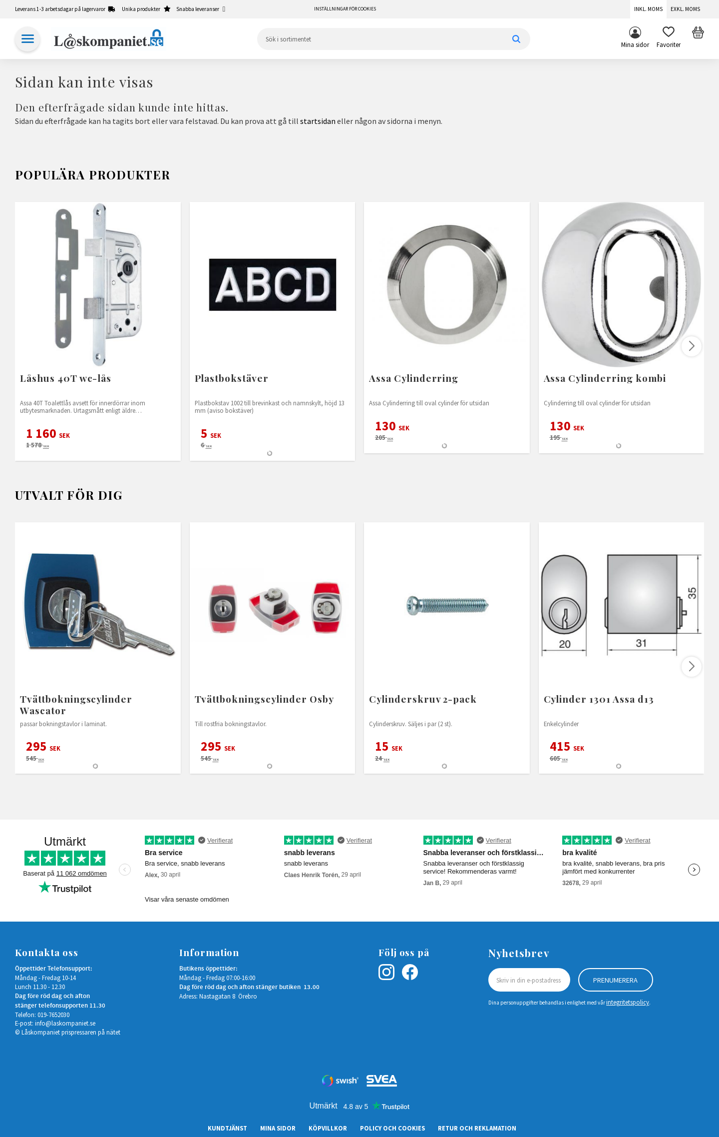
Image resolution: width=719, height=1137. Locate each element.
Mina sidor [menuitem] (635, 44)
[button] (669, 38)
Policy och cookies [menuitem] (392, 1128)
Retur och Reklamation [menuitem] (477, 1128)
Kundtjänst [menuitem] (227, 1128)
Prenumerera (615, 980)
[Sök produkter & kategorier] (393, 39)
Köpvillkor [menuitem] (328, 1128)
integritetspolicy (627, 1002)
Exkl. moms (685, 8)
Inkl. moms (648, 8)
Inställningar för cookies (345, 9)
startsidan (318, 121)
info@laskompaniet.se (65, 1023)
